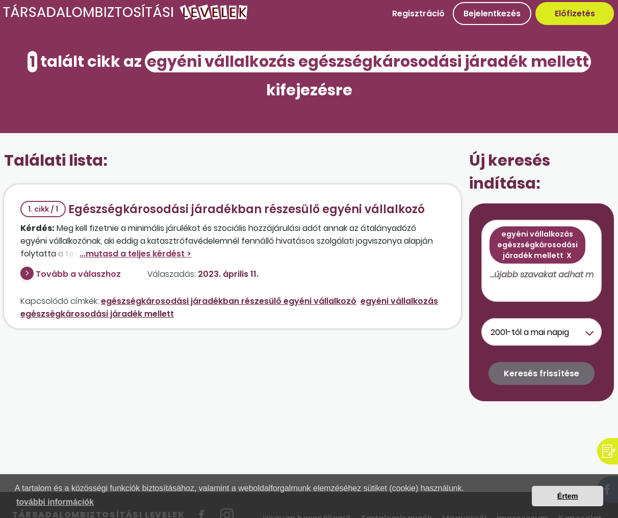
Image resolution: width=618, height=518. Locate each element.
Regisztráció (418, 13)
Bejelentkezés (492, 13)
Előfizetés (575, 13)
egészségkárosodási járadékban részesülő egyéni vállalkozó (228, 301)
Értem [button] (567, 496)
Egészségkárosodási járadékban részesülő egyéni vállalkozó (222, 209)
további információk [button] (55, 502)
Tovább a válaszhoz (78, 274)
